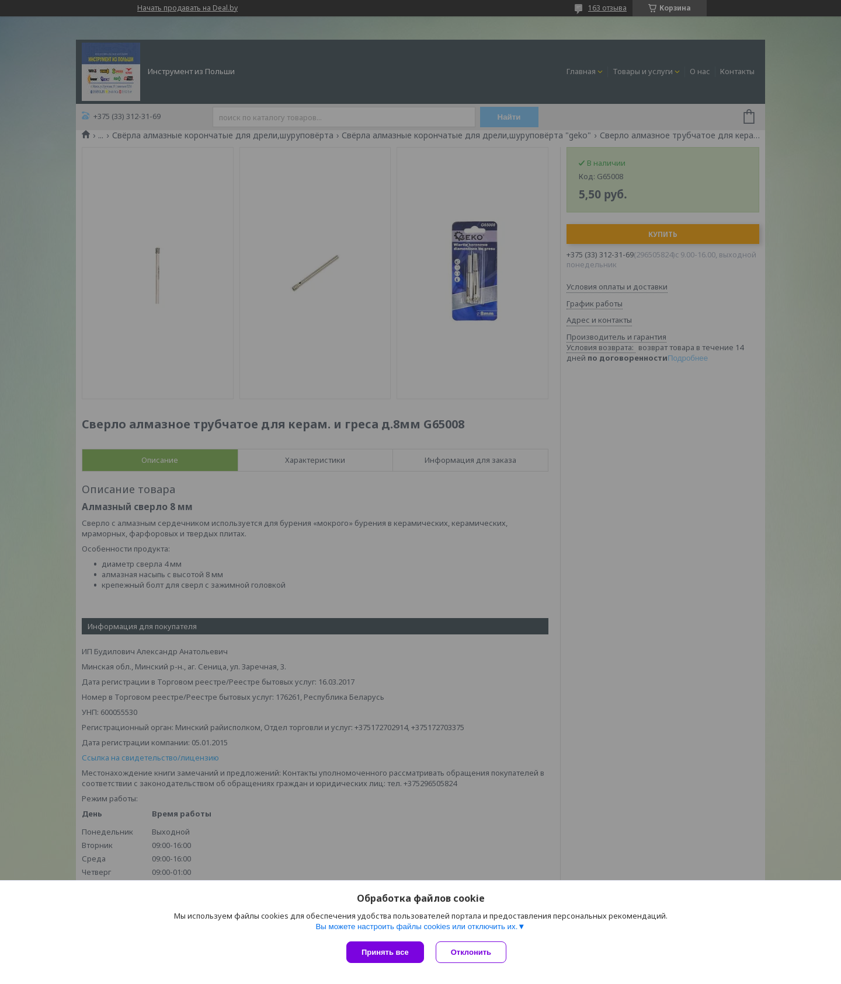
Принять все (385, 952)
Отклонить (471, 952)
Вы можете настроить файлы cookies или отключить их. (416, 926)
